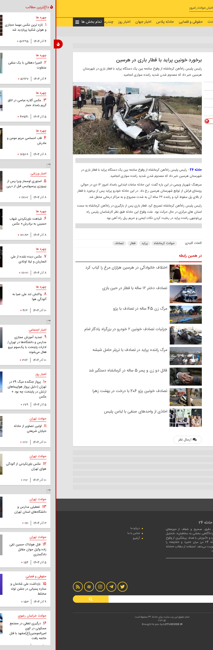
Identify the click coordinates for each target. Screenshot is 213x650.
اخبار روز (69, 22)
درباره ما (79, 528)
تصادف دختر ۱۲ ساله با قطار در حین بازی (79, 288)
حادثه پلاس (109, 22)
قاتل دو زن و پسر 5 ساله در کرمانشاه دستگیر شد (72, 370)
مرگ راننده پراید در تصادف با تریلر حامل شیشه (74, 350)
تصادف (63, 243)
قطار (77, 243)
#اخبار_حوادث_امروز (147, 8)
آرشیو (80, 538)
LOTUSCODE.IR (117, 625)
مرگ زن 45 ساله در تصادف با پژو (85, 308)
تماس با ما (78, 533)
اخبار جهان (88, 22)
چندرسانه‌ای (49, 22)
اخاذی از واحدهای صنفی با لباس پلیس (80, 411)
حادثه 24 (140, 170)
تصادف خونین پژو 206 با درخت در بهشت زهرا (74, 391)
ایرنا (178, 102)
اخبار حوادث (161, 22)
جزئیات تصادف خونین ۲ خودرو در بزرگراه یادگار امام (70, 329)
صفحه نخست (185, 22)
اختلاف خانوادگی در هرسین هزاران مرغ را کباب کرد (71, 267)
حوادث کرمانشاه (108, 243)
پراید (89, 243)
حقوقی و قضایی (135, 22)
